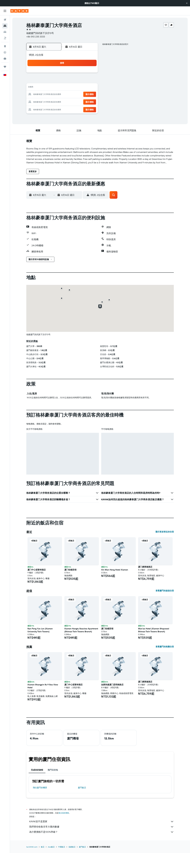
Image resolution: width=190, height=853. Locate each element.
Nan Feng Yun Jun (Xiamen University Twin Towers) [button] (40, 630)
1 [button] (90, 73)
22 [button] (90, 94)
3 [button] (55, 80)
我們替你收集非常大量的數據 (101, 826)
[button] (187, 3)
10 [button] (55, 87)
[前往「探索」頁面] (5, 46)
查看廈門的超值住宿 (165, 590)
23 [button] (48, 101)
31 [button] (56, 108)
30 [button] (48, 108)
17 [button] (56, 94)
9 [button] (48, 87)
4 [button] (62, 80)
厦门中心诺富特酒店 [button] (36, 569)
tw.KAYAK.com (31, 847)
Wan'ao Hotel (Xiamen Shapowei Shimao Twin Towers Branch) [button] (153, 630)
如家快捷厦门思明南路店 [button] (112, 684)
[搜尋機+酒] (5, 38)
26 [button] (69, 101)
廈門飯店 (82, 787)
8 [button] (90, 80)
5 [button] (69, 80)
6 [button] (76, 80)
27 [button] (76, 101)
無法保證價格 (64, 813)
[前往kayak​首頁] (19, 11)
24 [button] (55, 101)
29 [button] (90, 101)
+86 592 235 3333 (35, 36)
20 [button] (76, 94)
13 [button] (76, 87)
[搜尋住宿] (5, 26)
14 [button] (83, 87)
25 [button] (62, 101)
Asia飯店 (51, 847)
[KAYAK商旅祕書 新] (5, 58)
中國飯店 (61, 847)
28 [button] (83, 101)
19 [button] (69, 94)
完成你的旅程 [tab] (37, 770)
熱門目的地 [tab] (53, 770)
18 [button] (62, 94)
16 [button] (49, 94)
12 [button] (69, 87)
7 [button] (83, 80)
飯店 (42, 847)
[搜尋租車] (5, 32)
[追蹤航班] (5, 52)
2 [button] (48, 80)
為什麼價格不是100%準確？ (101, 832)
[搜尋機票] (5, 20)
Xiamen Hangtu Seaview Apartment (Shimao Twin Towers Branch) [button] (81, 630)
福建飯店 (72, 847)
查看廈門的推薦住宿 (165, 646)
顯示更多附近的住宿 (165, 531)
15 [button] (90, 87)
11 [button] (62, 87)
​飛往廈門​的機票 (40, 787)
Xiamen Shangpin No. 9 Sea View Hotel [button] (42, 686)
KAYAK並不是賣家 (101, 821)
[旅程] (5, 67)
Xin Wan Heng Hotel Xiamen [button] (114, 569)
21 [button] (83, 94)
